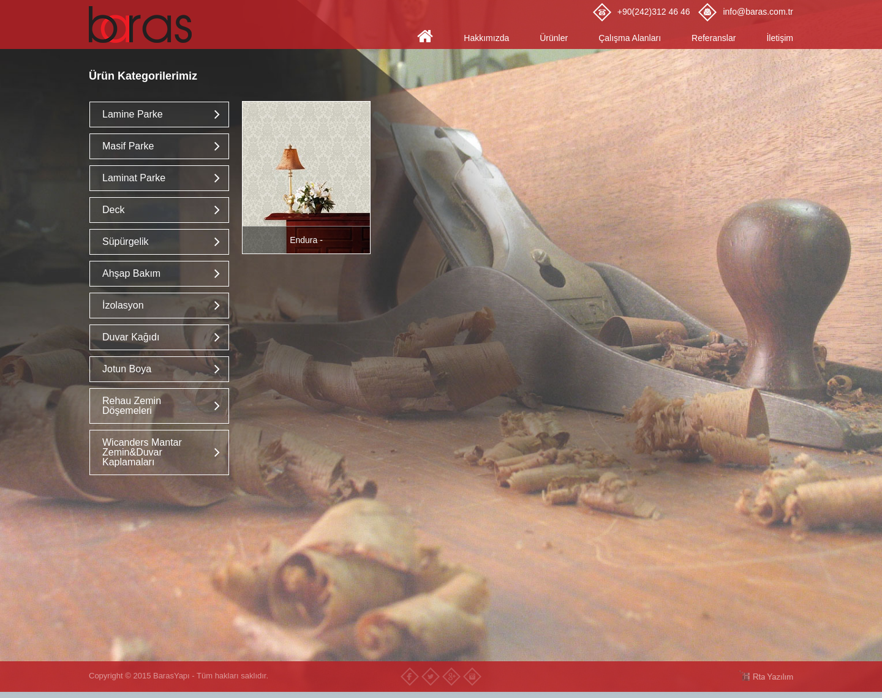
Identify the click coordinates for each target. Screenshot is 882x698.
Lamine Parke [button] (132, 114)
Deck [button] (113, 210)
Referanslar (714, 38)
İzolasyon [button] (123, 305)
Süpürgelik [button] (125, 241)
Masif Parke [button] (128, 146)
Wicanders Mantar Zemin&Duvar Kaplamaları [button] (142, 452)
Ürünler (554, 38)
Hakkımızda (486, 38)
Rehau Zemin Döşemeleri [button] (131, 406)
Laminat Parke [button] (133, 178)
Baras (144, 24)
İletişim (779, 38)
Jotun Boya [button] (126, 369)
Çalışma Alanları (629, 38)
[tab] (159, 114)
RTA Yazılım (765, 675)
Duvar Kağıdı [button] (130, 337)
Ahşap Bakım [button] (131, 273)
